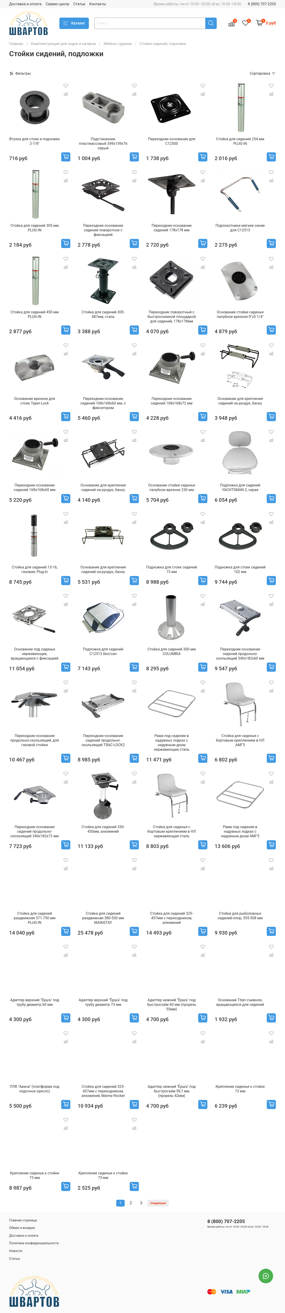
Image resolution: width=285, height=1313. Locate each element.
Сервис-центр (57, 4)
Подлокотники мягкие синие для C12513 (240, 227)
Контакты (97, 4)
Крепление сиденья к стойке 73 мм (240, 1088)
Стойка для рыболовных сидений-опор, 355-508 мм (240, 915)
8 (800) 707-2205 (262, 4)
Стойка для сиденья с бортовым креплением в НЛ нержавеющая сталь (171, 831)
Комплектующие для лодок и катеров (63, 44)
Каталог (74, 23)
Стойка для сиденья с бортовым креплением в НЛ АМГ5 (240, 740)
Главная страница (23, 1220)
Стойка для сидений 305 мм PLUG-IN (35, 227)
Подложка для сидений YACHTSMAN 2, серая (240, 487)
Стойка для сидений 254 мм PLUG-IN (240, 141)
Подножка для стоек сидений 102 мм (240, 569)
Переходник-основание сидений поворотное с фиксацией (103, 230)
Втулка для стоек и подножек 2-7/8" (34, 141)
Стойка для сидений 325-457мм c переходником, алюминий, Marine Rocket (103, 1091)
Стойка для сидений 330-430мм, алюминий (103, 829)
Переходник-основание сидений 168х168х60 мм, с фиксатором (103, 403)
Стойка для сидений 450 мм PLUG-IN (35, 314)
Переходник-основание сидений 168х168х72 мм (172, 400)
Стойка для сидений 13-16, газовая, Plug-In (34, 569)
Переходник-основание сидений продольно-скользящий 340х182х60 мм (240, 653)
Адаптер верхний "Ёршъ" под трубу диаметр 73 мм (103, 1002)
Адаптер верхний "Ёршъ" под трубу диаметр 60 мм (34, 1002)
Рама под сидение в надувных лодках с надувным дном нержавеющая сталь (172, 743)
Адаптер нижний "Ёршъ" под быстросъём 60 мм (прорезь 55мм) (171, 1004)
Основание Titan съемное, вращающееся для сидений (240, 1002)
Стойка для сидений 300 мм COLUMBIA (172, 651)
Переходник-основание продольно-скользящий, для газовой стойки (34, 740)
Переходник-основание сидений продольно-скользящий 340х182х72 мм (35, 831)
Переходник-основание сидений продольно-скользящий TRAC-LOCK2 (103, 740)
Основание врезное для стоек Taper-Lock (34, 400)
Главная (16, 44)
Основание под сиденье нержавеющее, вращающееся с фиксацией (34, 653)
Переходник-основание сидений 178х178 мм (172, 227)
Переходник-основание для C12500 (171, 141)
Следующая (158, 1203)
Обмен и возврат (22, 1228)
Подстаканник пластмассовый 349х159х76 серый (103, 143)
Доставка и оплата (25, 4)
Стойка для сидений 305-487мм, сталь (103, 314)
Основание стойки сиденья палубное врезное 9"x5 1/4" (240, 314)
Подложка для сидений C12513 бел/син (103, 651)
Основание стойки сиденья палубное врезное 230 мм (171, 487)
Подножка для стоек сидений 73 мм (171, 569)
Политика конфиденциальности (34, 1243)
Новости (15, 1251)
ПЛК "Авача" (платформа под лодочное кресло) (34, 1088)
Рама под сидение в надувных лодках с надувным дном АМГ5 (240, 831)
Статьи (79, 4)
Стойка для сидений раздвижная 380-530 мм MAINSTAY (103, 918)
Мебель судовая (118, 44)
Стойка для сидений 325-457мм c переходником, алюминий (171, 918)
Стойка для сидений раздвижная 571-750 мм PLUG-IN (34, 918)
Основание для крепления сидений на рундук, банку (240, 400)
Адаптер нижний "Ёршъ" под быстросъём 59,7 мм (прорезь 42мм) (172, 1091)
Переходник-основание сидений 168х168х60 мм (34, 487)
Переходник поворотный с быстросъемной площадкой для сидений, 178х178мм (172, 316)
